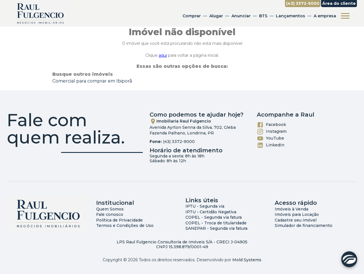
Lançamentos (290, 15)
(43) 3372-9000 (179, 141)
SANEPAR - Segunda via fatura (216, 228)
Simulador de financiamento (303, 225)
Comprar (192, 15)
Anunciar (241, 15)
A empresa (325, 15)
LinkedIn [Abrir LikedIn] (270, 145)
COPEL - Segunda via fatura (213, 217)
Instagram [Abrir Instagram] (272, 131)
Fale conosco (109, 214)
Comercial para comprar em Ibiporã (92, 81)
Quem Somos (110, 209)
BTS (263, 15)
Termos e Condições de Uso (125, 225)
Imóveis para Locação (297, 214)
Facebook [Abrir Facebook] (271, 124)
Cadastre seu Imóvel (296, 220)
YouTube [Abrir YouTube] (270, 138)
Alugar (216, 15)
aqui (163, 55)
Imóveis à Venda (291, 209)
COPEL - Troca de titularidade (216, 222)
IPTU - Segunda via (204, 206)
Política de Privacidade (119, 220)
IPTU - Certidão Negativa (210, 211)
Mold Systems (246, 259)
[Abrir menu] (345, 16)
